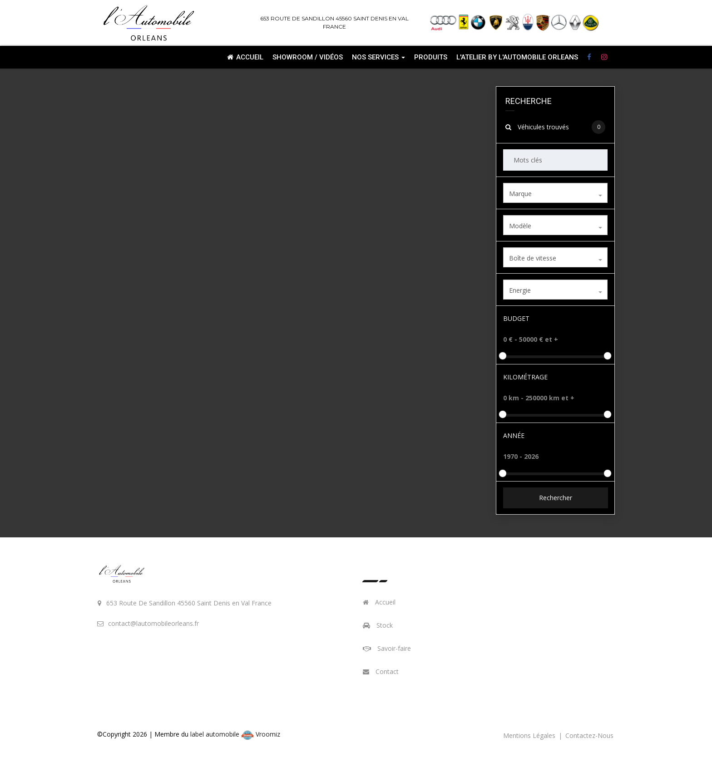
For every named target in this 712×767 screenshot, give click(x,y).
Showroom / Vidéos (307, 57)
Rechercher (555, 497)
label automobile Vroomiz (235, 734)
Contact (381, 671)
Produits (430, 57)
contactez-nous (589, 735)
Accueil (245, 57)
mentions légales (530, 735)
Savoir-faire (387, 648)
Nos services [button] (378, 57)
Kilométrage (525, 377)
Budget (516, 318)
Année (513, 435)
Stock (378, 625)
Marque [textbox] (520, 193)
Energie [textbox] (520, 290)
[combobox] (555, 193)
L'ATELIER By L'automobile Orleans (517, 57)
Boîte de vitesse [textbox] (532, 258)
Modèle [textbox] (520, 225)
